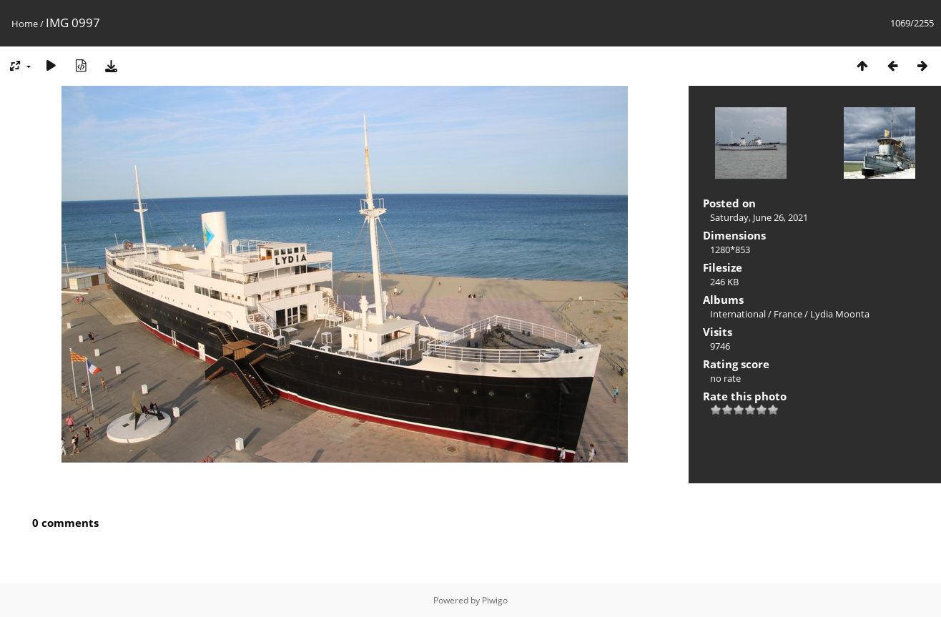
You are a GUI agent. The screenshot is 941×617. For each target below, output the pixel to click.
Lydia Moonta (839, 313)
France (788, 313)
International (738, 313)
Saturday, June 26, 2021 (759, 217)
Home (24, 23)
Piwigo (495, 600)
